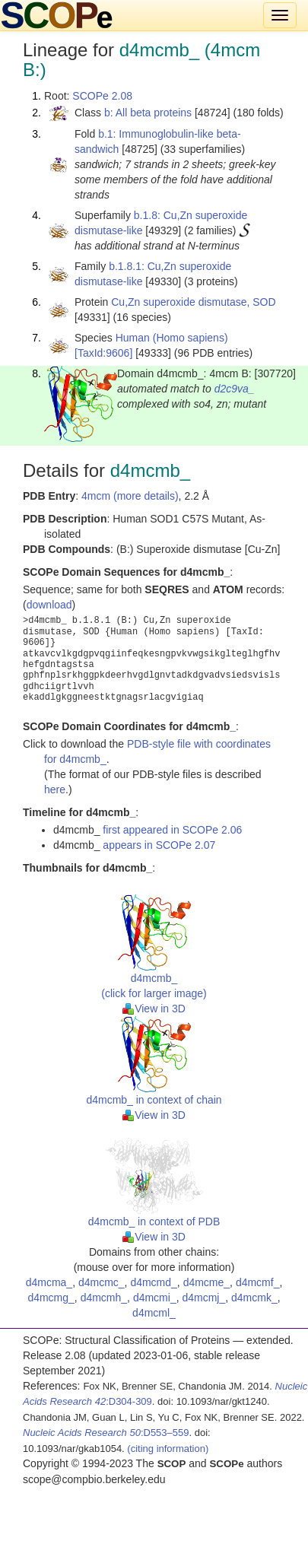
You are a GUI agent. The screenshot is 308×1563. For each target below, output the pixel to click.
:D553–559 (106, 1432)
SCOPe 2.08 (102, 96)
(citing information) (167, 1448)
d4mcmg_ (50, 1297)
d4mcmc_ (101, 1282)
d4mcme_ (206, 1282)
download (49, 605)
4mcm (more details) (130, 496)
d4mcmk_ (254, 1297)
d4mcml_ (154, 1313)
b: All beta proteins (148, 112)
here (54, 789)
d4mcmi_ (154, 1297)
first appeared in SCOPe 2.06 (172, 830)
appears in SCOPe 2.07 (159, 845)
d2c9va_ (234, 389)
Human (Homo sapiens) (172, 338)
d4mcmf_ (258, 1282)
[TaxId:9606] (103, 353)
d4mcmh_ (104, 1297)
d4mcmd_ (153, 1282)
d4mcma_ (49, 1282)
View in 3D (154, 1008)
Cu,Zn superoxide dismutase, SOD (193, 302)
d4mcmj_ (203, 1297)
